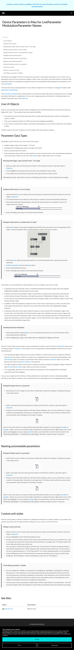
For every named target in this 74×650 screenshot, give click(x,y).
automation (8, 84)
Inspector (24, 98)
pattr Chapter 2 (26, 362)
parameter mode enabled (9, 90)
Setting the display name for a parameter (15, 58)
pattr (60, 87)
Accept (37, 639)
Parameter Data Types (9, 43)
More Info (54, 645)
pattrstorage (8, 359)
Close (19, 645)
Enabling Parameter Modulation (12, 55)
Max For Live (8, 609)
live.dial (10, 367)
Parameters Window (11, 94)
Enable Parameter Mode (14, 265)
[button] (71, 13)
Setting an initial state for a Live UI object (15, 49)
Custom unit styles (8, 67)
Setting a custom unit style (11, 70)
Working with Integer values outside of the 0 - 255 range (19, 46)
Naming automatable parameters (12, 61)
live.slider (19, 367)
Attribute (61, 346)
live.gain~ (6, 429)
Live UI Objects (7, 41)
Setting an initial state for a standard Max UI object (18, 52)
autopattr (53, 359)
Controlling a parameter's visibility (13, 73)
